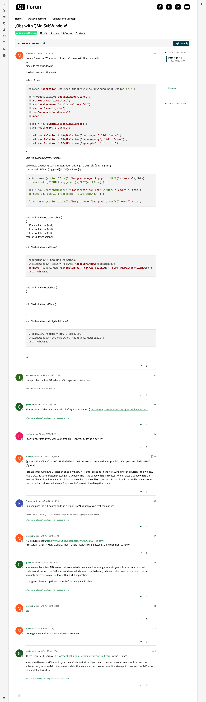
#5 (155, 456)
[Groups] (4, 36)
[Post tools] (153, 365)
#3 (155, 404)
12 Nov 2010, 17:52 (48, 404)
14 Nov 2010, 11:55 (50, 501)
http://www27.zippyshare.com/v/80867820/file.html (75, 541)
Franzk (29, 501)
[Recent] (4, 10)
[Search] (4, 42)
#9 (155, 605)
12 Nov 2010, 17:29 (51, 375)
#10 (154, 628)
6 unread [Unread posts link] (172, 88)
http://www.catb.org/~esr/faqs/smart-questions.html (47, 417)
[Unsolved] (4, 55)
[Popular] (4, 23)
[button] (4, 698)
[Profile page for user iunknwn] (19, 377)
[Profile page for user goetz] (19, 407)
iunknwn (29, 375)
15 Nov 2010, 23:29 (48, 562)
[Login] (202, 3)
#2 (155, 375)
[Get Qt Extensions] (4, 49)
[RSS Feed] (44, 43)
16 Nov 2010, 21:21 (50, 628)
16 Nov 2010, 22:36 (48, 651)
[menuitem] (202, 3)
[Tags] (4, 16)
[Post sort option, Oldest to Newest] (29, 43)
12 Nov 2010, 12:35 (50, 53)
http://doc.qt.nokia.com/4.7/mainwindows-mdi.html (83, 656)
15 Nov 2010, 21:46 (50, 535)
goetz (28, 404)
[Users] (4, 29)
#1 (155, 53)
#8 (155, 562)
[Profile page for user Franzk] (19, 503)
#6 (155, 501)
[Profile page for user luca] (19, 436)
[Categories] (4, 3)
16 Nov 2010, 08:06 (50, 605)
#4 (155, 434)
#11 (154, 651)
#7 (155, 535)
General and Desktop (26, 32)
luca (28, 434)
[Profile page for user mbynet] (19, 55)
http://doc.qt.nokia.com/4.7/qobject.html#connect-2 (119, 409)
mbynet (29, 53)
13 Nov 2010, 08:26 (50, 456)
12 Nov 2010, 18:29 (47, 434)
